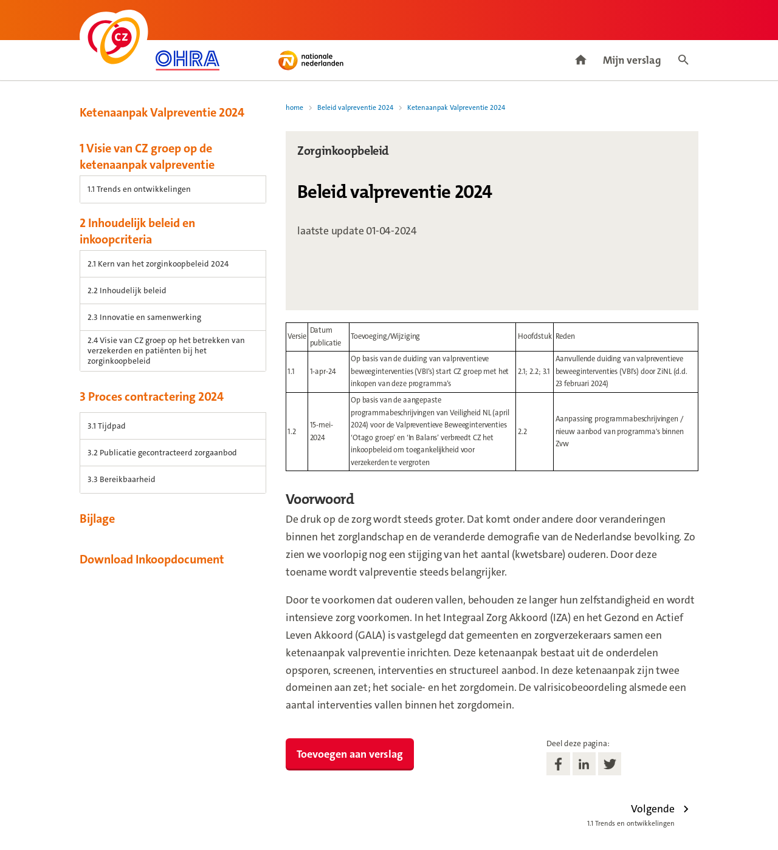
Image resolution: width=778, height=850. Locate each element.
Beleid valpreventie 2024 (355, 107)
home (294, 107)
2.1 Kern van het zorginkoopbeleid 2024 (158, 264)
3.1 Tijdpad (107, 426)
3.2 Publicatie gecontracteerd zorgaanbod (162, 452)
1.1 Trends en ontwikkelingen (139, 189)
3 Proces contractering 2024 (152, 396)
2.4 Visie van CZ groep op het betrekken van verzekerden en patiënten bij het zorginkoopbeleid (166, 350)
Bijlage (97, 518)
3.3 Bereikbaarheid (122, 479)
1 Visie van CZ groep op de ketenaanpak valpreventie (147, 156)
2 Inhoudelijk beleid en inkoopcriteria (137, 231)
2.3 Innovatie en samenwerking (144, 317)
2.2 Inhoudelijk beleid (127, 290)
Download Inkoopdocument (152, 559)
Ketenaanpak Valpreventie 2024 (162, 112)
